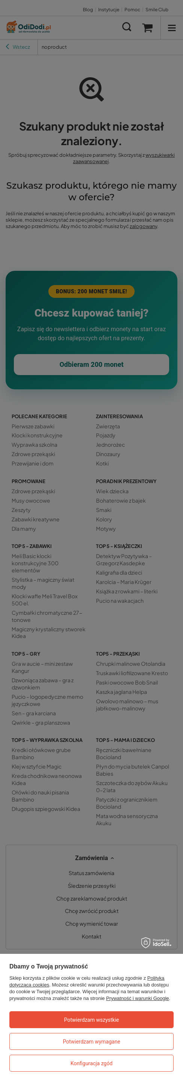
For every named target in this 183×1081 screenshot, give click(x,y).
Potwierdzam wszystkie (91, 1020)
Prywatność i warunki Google (137, 998)
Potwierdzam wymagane (91, 1042)
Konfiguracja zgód (91, 1063)
